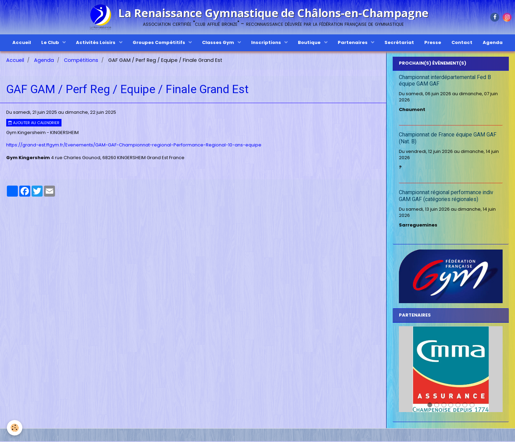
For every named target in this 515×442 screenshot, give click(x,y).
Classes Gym (218, 42)
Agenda (493, 42)
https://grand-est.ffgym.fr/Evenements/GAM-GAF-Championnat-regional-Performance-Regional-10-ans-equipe (133, 145)
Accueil (21, 42)
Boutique (310, 42)
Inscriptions (266, 42)
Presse (432, 42)
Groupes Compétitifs (159, 42)
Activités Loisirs (96, 42)
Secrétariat (399, 42)
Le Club (50, 42)
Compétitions (81, 60)
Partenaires (353, 42)
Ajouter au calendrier (33, 123)
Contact (461, 42)
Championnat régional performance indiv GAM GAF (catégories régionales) (446, 196)
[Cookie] (14, 427)
